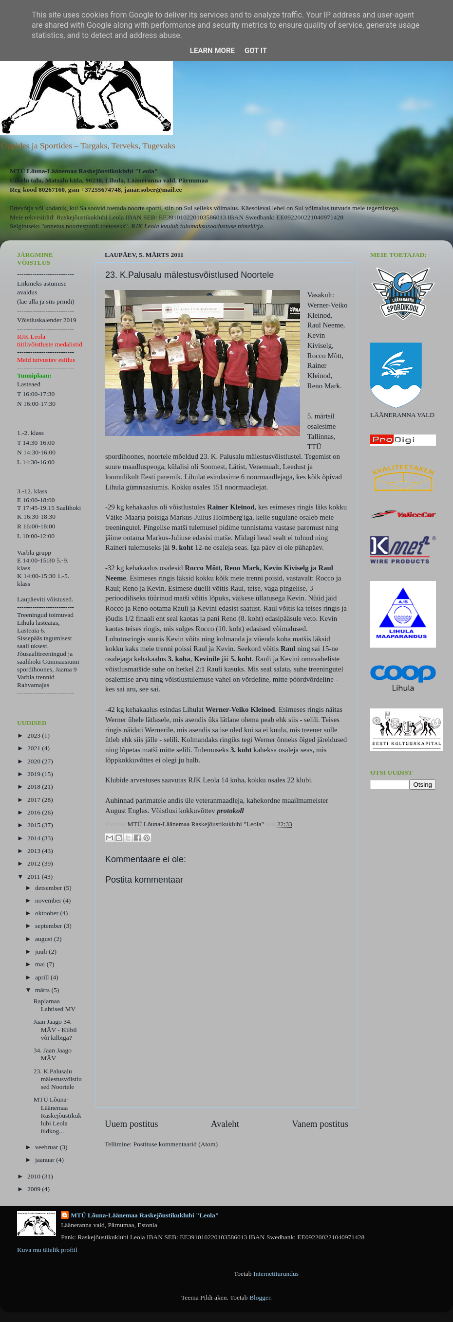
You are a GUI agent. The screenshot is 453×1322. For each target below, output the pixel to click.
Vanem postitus (320, 1124)
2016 (34, 812)
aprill (43, 977)
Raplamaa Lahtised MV (55, 1005)
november (49, 900)
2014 (34, 838)
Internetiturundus (276, 1273)
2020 (34, 761)
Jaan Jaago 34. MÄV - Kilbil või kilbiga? (55, 1029)
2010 (34, 1176)
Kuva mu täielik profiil (47, 1249)
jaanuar (45, 1159)
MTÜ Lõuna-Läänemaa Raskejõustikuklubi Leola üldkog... (57, 1115)
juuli (42, 951)
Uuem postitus (131, 1124)
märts (43, 990)
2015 (34, 825)
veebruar (47, 1147)
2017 (34, 799)
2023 (34, 735)
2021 (34, 748)
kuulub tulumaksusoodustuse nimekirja (212, 226)
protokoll (230, 811)
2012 (34, 863)
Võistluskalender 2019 (46, 320)
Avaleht (225, 1124)
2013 (34, 850)
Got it (256, 50)
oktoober (47, 913)
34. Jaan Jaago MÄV (53, 1054)
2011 (34, 876)
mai (41, 964)
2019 (34, 774)
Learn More (212, 50)
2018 (34, 786)
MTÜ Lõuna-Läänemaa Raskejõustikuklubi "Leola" (145, 1215)
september (49, 925)
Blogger (259, 1297)
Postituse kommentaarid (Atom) (175, 1144)
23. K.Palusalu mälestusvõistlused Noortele (58, 1079)
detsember (49, 887)
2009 (34, 1189)
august (44, 938)
